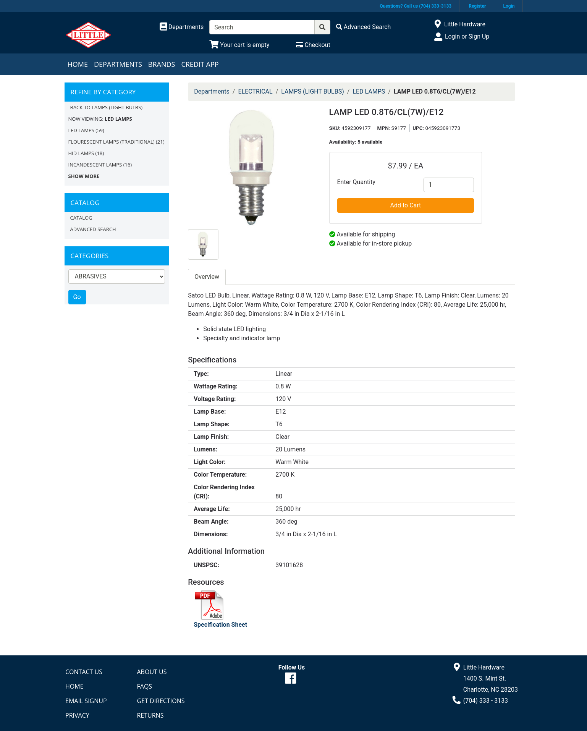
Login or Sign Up (467, 36)
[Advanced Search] (363, 27)
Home (78, 64)
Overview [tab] (206, 276)
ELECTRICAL (255, 91)
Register (477, 6)
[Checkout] (313, 45)
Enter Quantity (356, 182)
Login (508, 6)
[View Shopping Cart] (239, 45)
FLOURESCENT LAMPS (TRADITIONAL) (111, 141)
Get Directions (161, 701)
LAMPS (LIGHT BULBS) (312, 91)
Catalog (81, 217)
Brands (161, 64)
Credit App (199, 64)
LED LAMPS (81, 130)
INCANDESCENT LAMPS (95, 164)
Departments (118, 64)
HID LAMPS (81, 153)
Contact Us (83, 672)
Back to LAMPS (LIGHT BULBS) (106, 107)
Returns (150, 715)
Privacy (77, 715)
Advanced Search (93, 229)
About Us (152, 672)
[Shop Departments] (182, 27)
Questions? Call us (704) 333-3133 (415, 6)
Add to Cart (405, 205)
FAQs (144, 686)
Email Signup (86, 701)
